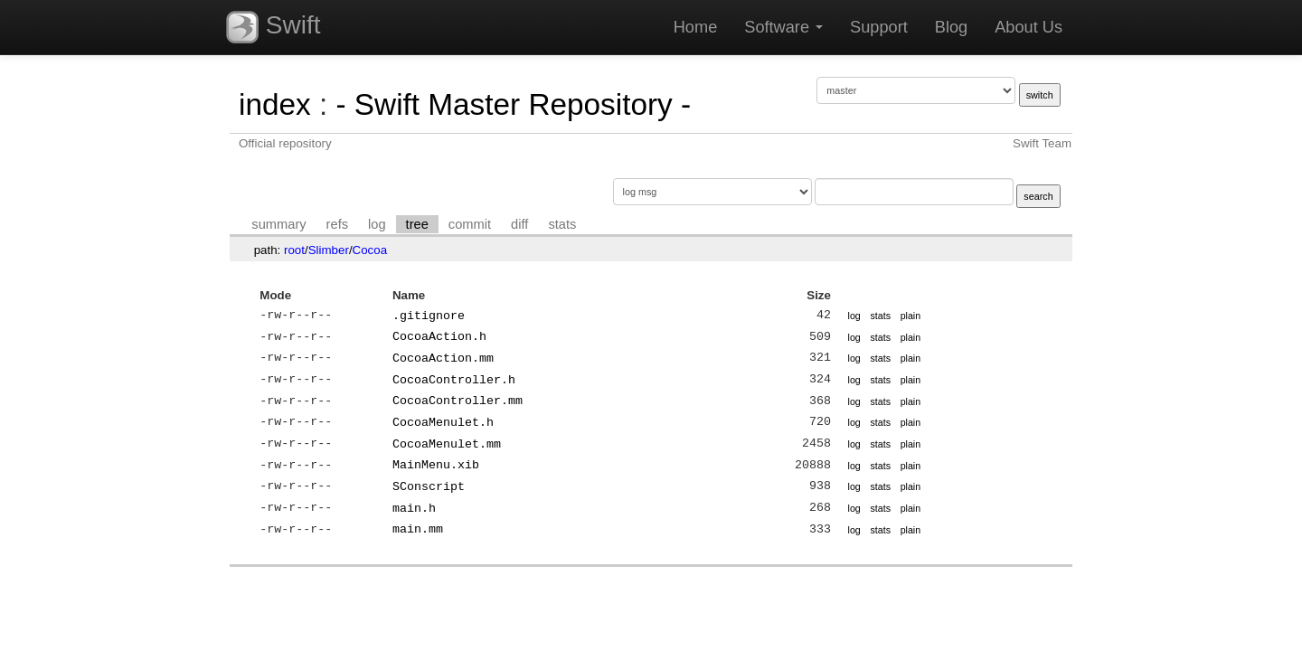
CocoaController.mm (457, 400)
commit (469, 224)
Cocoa (370, 250)
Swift (273, 27)
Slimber (328, 250)
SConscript (428, 486)
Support (879, 27)
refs (337, 224)
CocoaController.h (453, 380)
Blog (951, 27)
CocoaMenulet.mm (446, 444)
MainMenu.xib (435, 465)
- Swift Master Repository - (513, 104)
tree (417, 224)
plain (911, 315)
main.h (414, 508)
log (377, 224)
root (294, 250)
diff (519, 224)
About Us (1028, 27)
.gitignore (428, 315)
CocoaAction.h (439, 336)
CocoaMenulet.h (443, 422)
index (275, 104)
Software (783, 27)
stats (562, 224)
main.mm (417, 529)
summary (278, 224)
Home (696, 27)
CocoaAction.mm (443, 358)
